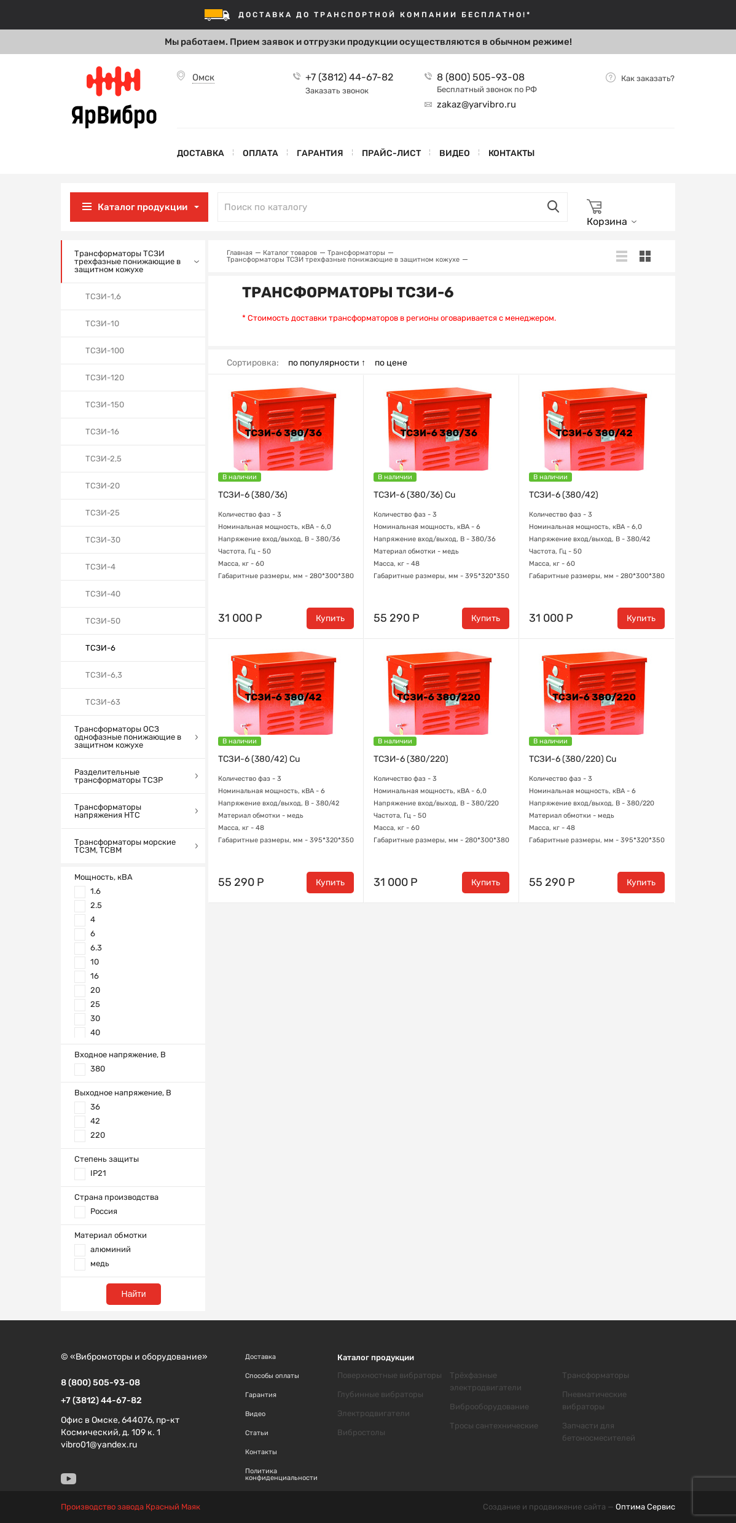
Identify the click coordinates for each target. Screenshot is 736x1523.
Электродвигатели (373, 1413)
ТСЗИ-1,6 (103, 296)
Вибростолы (361, 1432)
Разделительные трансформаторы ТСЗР (118, 776)
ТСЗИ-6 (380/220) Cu (572, 759)
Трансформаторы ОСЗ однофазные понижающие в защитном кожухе (127, 737)
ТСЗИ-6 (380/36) (253, 495)
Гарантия (320, 153)
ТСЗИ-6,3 (103, 674)
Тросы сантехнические (494, 1425)
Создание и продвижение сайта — (579, 1507)
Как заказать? (648, 78)
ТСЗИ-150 (104, 404)
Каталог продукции (142, 207)
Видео (454, 153)
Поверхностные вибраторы (389, 1375)
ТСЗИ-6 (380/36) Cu (414, 495)
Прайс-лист (391, 153)
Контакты (511, 153)
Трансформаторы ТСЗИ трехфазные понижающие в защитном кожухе (127, 261)
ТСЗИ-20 (102, 485)
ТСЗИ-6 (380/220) (411, 759)
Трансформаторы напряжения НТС (107, 811)
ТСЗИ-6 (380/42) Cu (259, 759)
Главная (240, 253)
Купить (330, 618)
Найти (134, 1294)
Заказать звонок (337, 90)
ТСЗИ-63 (102, 702)
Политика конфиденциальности (281, 1474)
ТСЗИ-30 (102, 539)
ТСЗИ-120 (104, 377)
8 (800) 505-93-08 (481, 77)
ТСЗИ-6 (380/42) (563, 495)
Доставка (200, 153)
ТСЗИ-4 (100, 566)
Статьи (256, 1433)
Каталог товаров (290, 253)
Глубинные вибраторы (380, 1394)
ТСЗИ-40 (102, 593)
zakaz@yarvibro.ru (476, 104)
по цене (391, 363)
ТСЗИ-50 (102, 620)
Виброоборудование (489, 1406)
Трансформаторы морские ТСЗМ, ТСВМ (125, 846)
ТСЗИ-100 (104, 350)
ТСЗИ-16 (102, 431)
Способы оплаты (272, 1376)
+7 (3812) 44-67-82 (349, 77)
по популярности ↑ (327, 363)
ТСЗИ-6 (100, 647)
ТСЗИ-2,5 (103, 458)
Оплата (260, 153)
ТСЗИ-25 (102, 512)
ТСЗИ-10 (102, 323)
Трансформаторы (356, 253)
